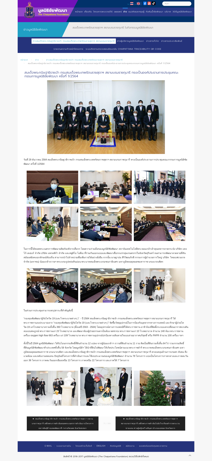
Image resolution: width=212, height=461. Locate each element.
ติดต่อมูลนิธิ (115, 445)
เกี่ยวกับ (88, 11)
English (101, 445)
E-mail (48, 445)
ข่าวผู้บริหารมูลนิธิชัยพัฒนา (130, 41)
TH (128, 4)
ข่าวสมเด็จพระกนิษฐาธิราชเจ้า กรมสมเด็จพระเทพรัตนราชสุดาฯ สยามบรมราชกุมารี (74, 41)
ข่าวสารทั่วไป (152, 41)
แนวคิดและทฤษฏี (136, 11)
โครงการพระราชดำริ (103, 11)
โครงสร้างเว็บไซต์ (84, 445)
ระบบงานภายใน (64, 445)
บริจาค (168, 11)
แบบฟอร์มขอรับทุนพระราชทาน (153, 445)
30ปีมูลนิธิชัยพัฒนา (182, 11)
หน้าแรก (79, 11)
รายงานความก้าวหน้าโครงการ (68, 49)
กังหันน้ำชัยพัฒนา (154, 11)
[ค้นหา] (176, 3)
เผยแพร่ (118, 11)
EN (135, 4)
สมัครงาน (130, 445)
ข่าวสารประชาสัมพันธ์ (171, 41)
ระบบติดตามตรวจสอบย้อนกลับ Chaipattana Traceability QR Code (123, 49)
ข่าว (125, 11)
